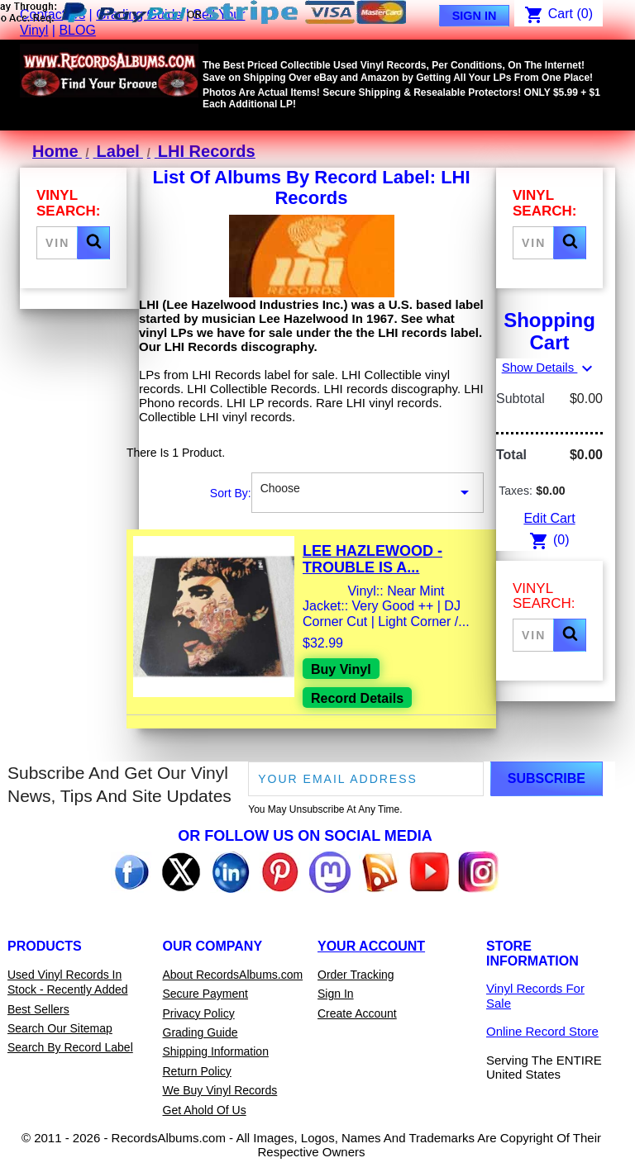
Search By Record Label (70, 1047)
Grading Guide (200, 1032)
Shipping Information (216, 1051)
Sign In (474, 15)
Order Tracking (356, 974)
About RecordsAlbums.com (233, 974)
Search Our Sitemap (59, 1028)
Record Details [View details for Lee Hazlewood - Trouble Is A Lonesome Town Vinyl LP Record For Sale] (357, 698)
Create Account (357, 1013)
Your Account (371, 946)
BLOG (77, 30)
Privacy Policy (199, 1013)
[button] (93, 242)
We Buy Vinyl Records (220, 1090)
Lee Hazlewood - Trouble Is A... (372, 559)
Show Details (550, 367)
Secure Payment (206, 993)
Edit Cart (549, 518)
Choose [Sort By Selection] (367, 493)
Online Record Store (542, 1031)
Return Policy (197, 1071)
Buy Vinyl (341, 669)
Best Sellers (38, 1009)
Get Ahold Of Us (204, 1110)
